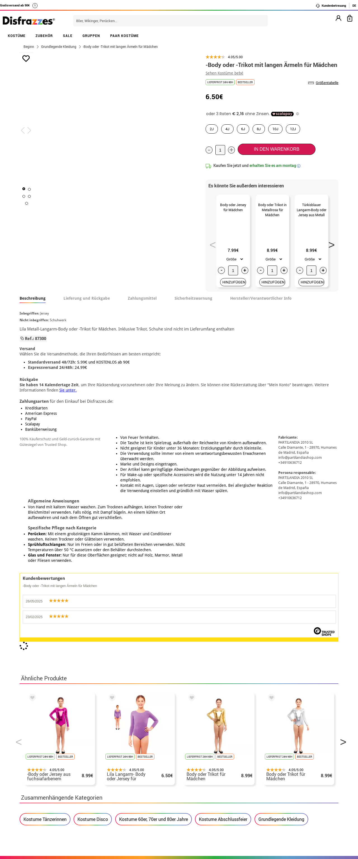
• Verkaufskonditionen (43, 775)
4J (227, 128)
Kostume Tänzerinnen (45, 600)
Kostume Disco (92, 600)
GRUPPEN (91, 35)
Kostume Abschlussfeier (223, 600)
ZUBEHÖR (44, 35)
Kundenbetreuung (330, 5)
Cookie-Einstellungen (45, 802)
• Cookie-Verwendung (42, 795)
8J (259, 128)
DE (354, 5)
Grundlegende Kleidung (281, 600)
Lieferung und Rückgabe (86, 305)
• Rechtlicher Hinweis (42, 782)
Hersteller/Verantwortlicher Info (260, 305)
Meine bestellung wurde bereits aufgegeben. (288, 775)
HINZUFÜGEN (233, 288)
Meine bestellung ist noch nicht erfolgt (283, 768)
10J (275, 128)
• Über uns (31, 768)
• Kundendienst (36, 789)
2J (212, 128)
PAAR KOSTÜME (124, 35)
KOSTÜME (16, 35)
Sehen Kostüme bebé (224, 73)
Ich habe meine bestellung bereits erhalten (287, 782)
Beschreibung (33, 305)
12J (293, 128)
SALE (67, 35)
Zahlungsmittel (142, 305)
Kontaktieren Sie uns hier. (156, 775)
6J (243, 128)
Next (330, 246)
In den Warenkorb (276, 149)
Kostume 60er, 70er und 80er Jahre (153, 600)
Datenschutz (86, 782)
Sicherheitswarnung (193, 305)
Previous (211, 246)
